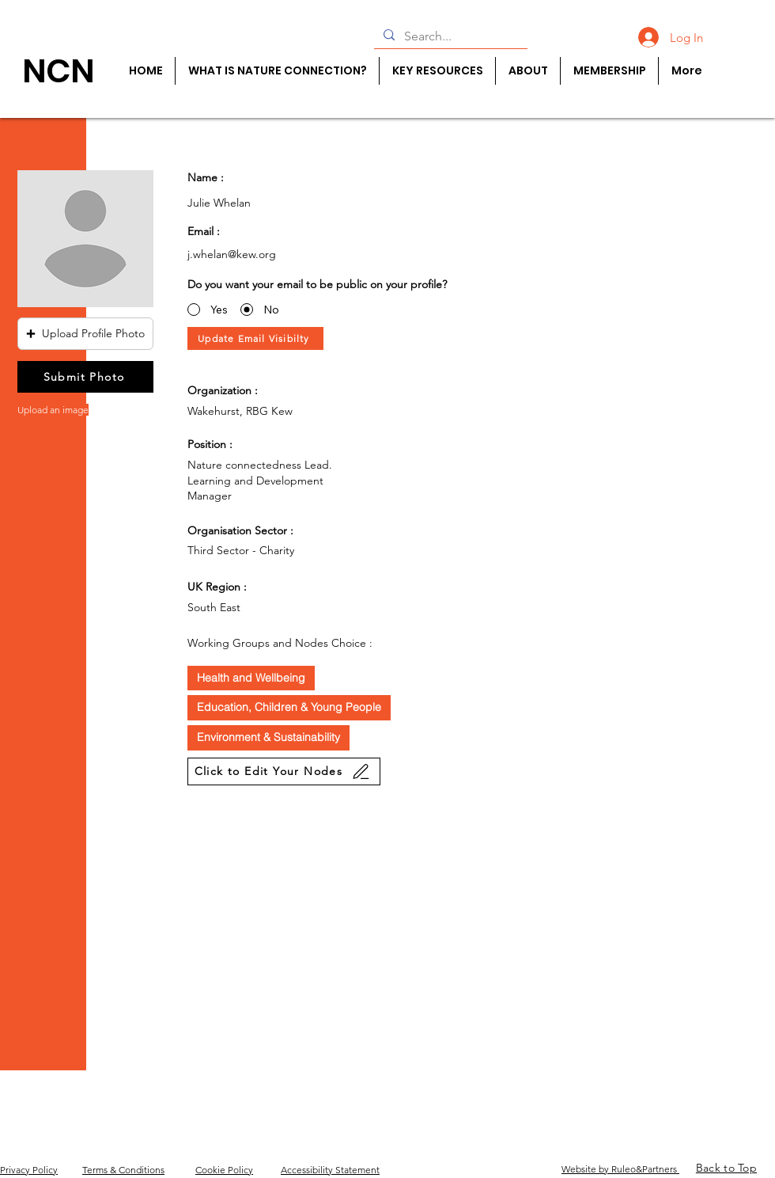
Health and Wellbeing (250, 677)
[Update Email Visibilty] (255, 338)
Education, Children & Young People (288, 706)
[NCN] (58, 71)
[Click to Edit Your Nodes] (283, 771)
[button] (85, 333)
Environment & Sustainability (268, 736)
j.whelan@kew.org (231, 254)
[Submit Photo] (85, 377)
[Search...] (449, 36)
